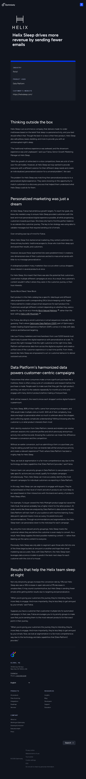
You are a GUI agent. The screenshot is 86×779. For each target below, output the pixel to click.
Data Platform (18, 83)
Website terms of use (32, 753)
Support (47, 704)
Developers (48, 701)
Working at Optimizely (18, 722)
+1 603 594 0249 (20, 676)
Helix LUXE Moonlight (29, 314)
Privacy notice (30, 750)
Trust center (29, 757)
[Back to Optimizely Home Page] (8, 5)
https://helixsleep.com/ (22, 94)
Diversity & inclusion (17, 725)
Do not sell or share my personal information (40, 767)
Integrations (14, 701)
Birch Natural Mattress (47, 310)
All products (14, 695)
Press (12, 731)
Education (47, 707)
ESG (27, 763)
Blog (45, 698)
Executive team (15, 728)
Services (13, 707)
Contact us (14, 673)
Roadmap (14, 704)
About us (13, 719)
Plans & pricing (15, 698)
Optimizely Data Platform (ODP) (43, 323)
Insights (47, 695)
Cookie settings (31, 760)
